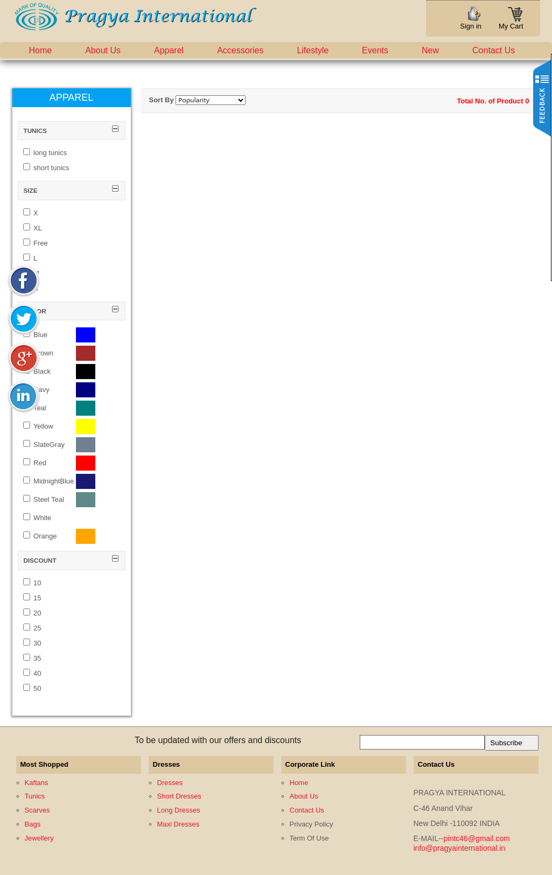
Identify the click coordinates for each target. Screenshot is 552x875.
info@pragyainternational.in (460, 848)
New (430, 50)
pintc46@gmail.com (477, 838)
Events (375, 50)
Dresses (170, 783)
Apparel (169, 50)
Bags (33, 824)
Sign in (470, 26)
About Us (103, 50)
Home (40, 50)
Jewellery (39, 838)
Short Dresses (179, 796)
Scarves (37, 810)
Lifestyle (313, 50)
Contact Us (493, 50)
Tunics (35, 796)
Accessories (240, 50)
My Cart (511, 23)
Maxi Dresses (178, 824)
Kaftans (36, 783)
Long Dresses (178, 810)
